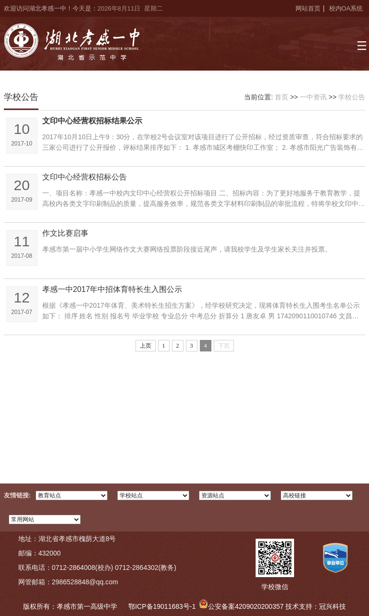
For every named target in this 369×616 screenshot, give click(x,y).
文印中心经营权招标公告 (84, 177)
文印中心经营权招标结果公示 (92, 121)
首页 (281, 97)
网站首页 (307, 8)
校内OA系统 (346, 8)
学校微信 (274, 587)
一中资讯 (313, 97)
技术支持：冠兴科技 (315, 606)
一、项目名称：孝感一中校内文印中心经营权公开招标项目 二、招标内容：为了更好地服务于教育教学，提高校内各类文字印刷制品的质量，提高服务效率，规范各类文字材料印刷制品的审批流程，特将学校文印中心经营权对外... (203, 199)
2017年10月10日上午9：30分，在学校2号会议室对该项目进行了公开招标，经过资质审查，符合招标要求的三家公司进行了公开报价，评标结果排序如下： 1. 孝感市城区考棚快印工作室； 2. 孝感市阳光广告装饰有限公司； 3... (203, 143)
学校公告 (351, 97)
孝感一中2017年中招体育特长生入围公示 (112, 289)
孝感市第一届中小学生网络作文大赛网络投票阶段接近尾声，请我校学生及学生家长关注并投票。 (187, 249)
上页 (145, 345)
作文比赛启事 (65, 233)
